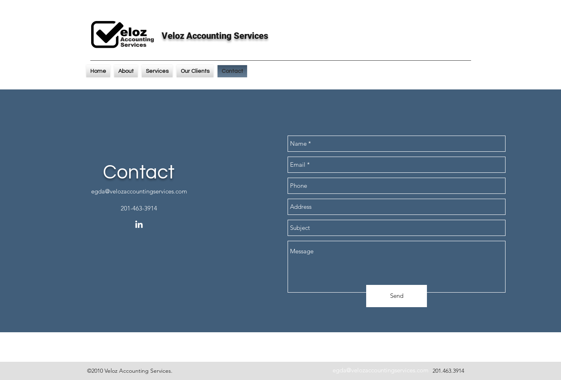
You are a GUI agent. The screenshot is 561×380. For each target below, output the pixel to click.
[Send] (396, 296)
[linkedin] (139, 224)
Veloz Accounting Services (215, 36)
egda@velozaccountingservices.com (139, 191)
